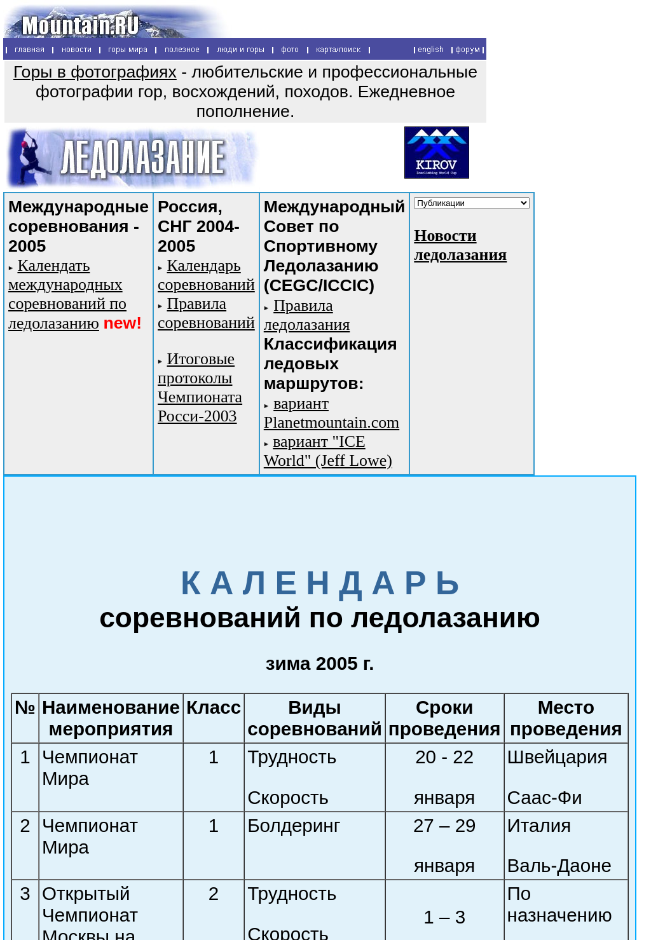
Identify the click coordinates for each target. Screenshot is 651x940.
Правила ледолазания (307, 315)
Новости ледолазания (460, 245)
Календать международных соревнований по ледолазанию (67, 294)
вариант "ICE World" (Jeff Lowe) (328, 451)
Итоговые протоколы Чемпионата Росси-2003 (200, 387)
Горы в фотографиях (95, 71)
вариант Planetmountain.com (331, 413)
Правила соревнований (206, 313)
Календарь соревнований (206, 275)
